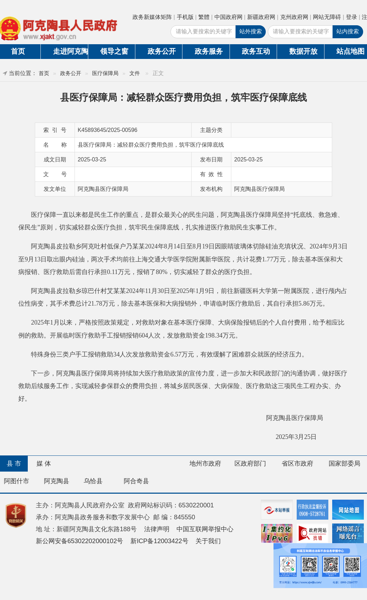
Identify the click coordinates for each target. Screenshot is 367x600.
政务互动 (256, 51)
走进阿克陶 (70, 51)
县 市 (14, 463)
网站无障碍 (327, 17)
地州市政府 (205, 463)
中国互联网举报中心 (204, 529)
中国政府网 (228, 17)
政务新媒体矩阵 (152, 17)
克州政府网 (294, 17)
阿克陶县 (56, 481)
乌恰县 (93, 481)
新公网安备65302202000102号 (79, 541)
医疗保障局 (105, 73)
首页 (44, 73)
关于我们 (208, 541)
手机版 (185, 17)
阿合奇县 (136, 481)
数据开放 (303, 51)
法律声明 (156, 529)
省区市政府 (297, 463)
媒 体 (44, 463)
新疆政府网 (261, 17)
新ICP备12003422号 (159, 541)
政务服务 (209, 51)
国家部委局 (344, 463)
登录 (351, 17)
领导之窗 (114, 51)
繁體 (204, 17)
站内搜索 (347, 31)
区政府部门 (250, 463)
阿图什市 (16, 481)
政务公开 (162, 51)
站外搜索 (250, 31)
